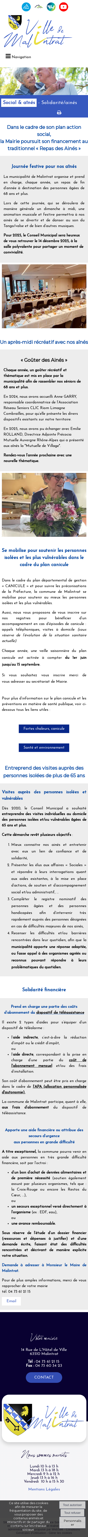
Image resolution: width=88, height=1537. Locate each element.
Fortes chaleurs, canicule (44, 729)
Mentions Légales (44, 1489)
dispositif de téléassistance (60, 1013)
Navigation (21, 57)
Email (11, 1301)
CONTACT (44, 1377)
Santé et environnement (44, 748)
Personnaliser (72, 1522)
